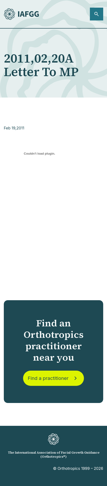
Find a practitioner (53, 378)
